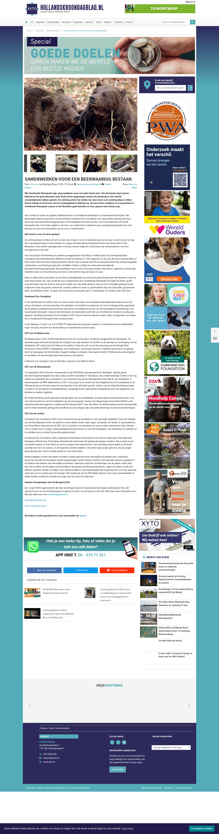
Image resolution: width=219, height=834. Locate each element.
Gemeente (66, 22)
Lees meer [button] (127, 828)
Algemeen (40, 22)
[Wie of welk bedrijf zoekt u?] (170, 88)
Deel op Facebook (44, 570)
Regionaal (78, 22)
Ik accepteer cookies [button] (202, 828)
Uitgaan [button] (107, 22)
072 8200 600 (50, 796)
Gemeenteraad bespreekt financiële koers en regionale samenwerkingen (175, 566)
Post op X (80, 570)
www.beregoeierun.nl (57, 494)
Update (83, 515)
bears (86, 184)
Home (29, 30)
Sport (98, 22)
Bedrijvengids (53, 22)
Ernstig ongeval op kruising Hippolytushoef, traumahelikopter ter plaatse (174, 584)
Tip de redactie (117, 570)
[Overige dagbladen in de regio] (171, 790)
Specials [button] (88, 22)
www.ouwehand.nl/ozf (35, 506)
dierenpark (95, 184)
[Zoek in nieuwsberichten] (175, 22)
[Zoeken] (192, 22)
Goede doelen (53, 30)
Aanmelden (117, 811)
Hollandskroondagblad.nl (72, 7)
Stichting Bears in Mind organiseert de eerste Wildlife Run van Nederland (58, 614)
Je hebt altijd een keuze (170, 683)
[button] (25, 163)
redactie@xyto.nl (51, 800)
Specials (39, 30)
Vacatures (119, 22)
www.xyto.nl (49, 804)
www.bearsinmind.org (35, 500)
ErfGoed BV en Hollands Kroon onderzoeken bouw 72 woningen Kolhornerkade (174, 661)
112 (31, 22)
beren (80, 184)
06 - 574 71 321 (92, 555)
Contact (129, 22)
